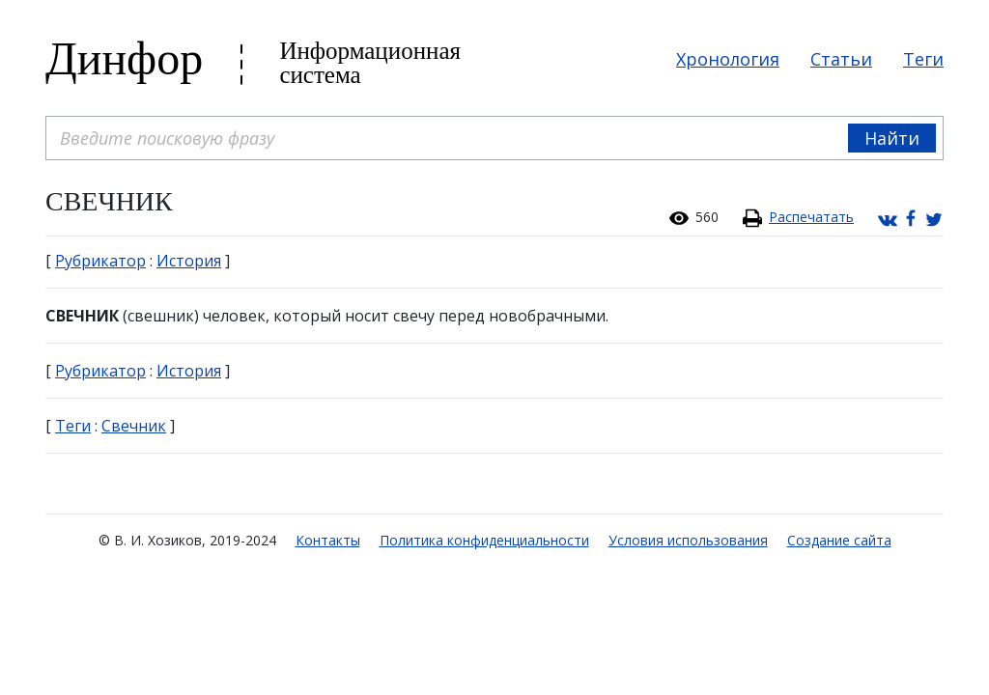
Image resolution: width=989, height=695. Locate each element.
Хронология (727, 58)
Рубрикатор (100, 260)
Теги (923, 58)
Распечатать (811, 217)
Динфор (124, 58)
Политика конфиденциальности (484, 540)
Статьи (841, 58)
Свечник (133, 425)
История (188, 260)
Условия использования (688, 540)
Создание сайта (839, 540)
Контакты (328, 540)
